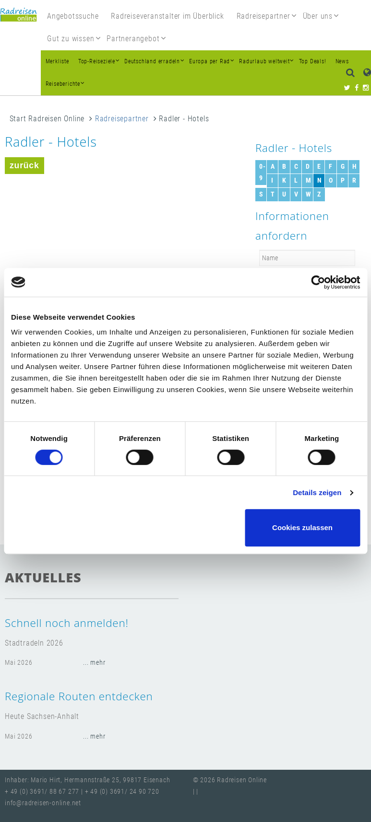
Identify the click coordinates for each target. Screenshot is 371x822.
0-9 (262, 172)
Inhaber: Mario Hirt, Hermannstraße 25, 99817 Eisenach (87, 780)
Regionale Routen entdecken (79, 696)
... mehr (94, 663)
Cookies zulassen (302, 527)
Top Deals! (312, 61)
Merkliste (57, 61)
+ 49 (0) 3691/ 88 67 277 (42, 791)
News (342, 61)
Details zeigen (317, 492)
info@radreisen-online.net (43, 803)
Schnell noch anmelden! (67, 622)
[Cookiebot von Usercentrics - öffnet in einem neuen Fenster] (318, 282)
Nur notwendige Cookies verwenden (184, 527)
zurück (24, 165)
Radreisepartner (122, 118)
